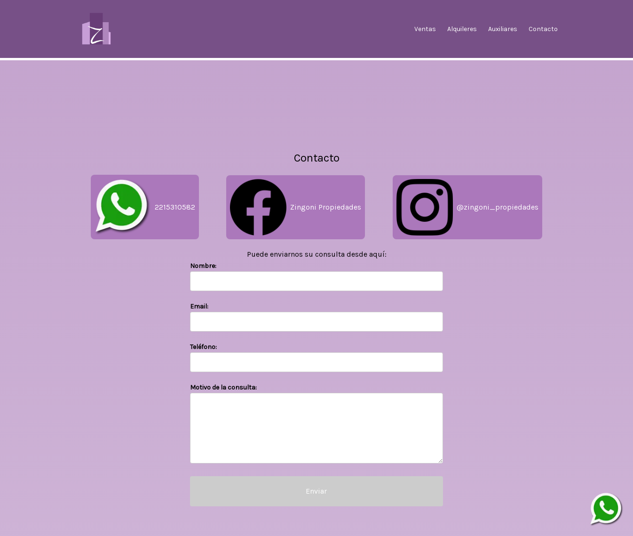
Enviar (316, 491)
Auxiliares (502, 29)
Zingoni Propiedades (295, 207)
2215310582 (145, 207)
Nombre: (203, 266)
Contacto (543, 29)
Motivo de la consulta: (223, 387)
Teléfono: (203, 347)
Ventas (425, 29)
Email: (199, 306)
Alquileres (462, 29)
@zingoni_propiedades (467, 207)
